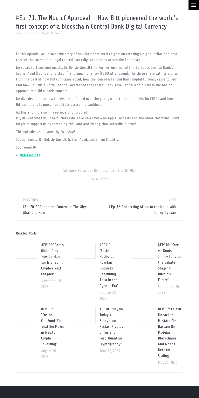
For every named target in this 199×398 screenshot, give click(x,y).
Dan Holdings (30, 155)
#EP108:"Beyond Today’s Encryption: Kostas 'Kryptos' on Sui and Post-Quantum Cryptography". (112, 326)
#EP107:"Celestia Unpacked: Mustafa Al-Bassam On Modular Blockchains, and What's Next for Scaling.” (170, 332)
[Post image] (26, 251)
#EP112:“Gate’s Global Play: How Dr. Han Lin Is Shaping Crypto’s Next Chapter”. (52, 259)
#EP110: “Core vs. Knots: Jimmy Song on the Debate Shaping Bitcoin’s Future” (169, 262)
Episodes (84, 170)
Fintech (104, 179)
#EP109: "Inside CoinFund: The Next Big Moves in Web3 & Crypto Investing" (52, 326)
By (104, 170)
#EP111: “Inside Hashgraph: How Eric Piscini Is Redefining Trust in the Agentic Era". (109, 265)
